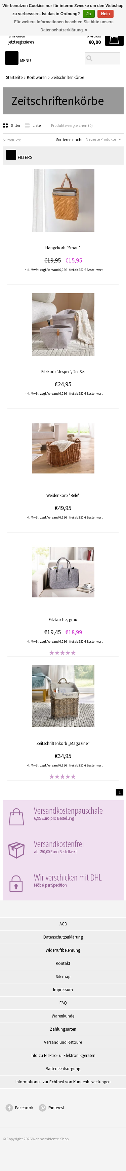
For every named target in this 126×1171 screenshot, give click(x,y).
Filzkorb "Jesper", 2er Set (63, 371)
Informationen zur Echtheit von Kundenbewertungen (63, 1082)
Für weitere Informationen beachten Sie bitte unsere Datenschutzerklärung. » (64, 26)
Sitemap (63, 976)
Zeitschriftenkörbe (67, 77)
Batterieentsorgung (63, 1068)
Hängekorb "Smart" (63, 248)
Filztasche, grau (63, 619)
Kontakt (63, 963)
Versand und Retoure (63, 1042)
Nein (105, 13)
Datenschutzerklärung (63, 937)
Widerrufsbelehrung (63, 950)
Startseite (14, 77)
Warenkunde (63, 1016)
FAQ (63, 1003)
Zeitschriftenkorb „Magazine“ (63, 743)
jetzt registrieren (21, 42)
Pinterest (56, 1108)
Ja (88, 13)
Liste (33, 125)
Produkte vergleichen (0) (72, 125)
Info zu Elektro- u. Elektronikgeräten (63, 1055)
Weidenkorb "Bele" (63, 495)
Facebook (24, 1108)
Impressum (63, 990)
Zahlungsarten (63, 1029)
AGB (63, 924)
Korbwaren (37, 77)
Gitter (12, 125)
